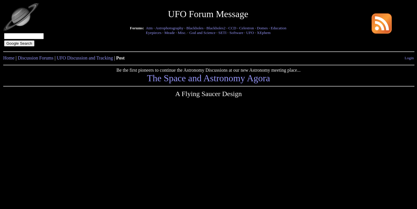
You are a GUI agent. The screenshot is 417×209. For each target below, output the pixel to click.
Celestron (246, 28)
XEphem (263, 32)
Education (278, 28)
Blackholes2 (216, 28)
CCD (232, 28)
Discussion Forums (35, 57)
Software (236, 32)
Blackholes (194, 28)
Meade (169, 32)
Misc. (182, 32)
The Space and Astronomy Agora (208, 78)
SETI (222, 32)
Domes (262, 28)
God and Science (202, 32)
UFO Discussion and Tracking (85, 57)
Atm (149, 28)
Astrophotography (169, 28)
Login (409, 58)
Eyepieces (153, 32)
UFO (250, 32)
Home (8, 57)
